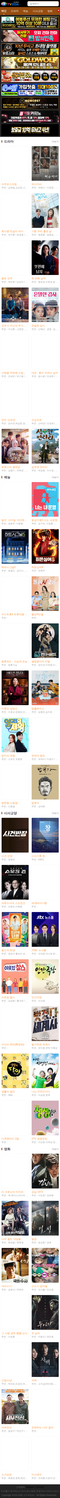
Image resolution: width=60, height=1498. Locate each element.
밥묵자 (35, 803)
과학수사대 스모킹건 (13, 903)
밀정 (34, 1239)
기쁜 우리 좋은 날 (42, 231)
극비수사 (6, 1286)
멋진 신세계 (8, 420)
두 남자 (36, 1333)
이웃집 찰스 (8, 997)
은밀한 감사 (38, 325)
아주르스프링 (9, 184)
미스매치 (37, 1474)
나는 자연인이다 (41, 1091)
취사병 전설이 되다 (12, 231)
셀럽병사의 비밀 (41, 661)
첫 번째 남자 (39, 278)
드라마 (15, 11)
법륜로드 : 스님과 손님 (14, 661)
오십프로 (37, 420)
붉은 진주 (6, 278)
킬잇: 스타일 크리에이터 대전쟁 (14, 520)
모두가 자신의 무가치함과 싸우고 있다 (14, 325)
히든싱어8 (37, 567)
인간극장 (37, 997)
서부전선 (6, 1427)
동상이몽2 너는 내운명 (44, 520)
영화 (49, 11)
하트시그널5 (8, 567)
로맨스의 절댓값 (10, 467)
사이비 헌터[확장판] (12, 1044)
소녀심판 (6, 1474)
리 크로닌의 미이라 (12, 1192)
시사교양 (38, 11)
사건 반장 (6, 856)
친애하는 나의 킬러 (42, 1427)
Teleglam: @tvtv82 (35, 1487)
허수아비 (37, 184)
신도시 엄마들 (40, 1286)
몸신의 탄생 (8, 950)
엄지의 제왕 (8, 755)
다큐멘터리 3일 (10, 1138)
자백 (34, 1380)
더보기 (55, 141)
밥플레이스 (38, 708)
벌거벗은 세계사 (41, 1044)
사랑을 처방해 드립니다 (14, 372)
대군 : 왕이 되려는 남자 (45, 372)
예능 (25, 11)
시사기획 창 (38, 856)
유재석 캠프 (38, 755)
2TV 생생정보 (39, 1138)
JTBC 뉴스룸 (39, 950)
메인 (3, 11)
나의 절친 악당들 (11, 1239)
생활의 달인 (8, 1091)
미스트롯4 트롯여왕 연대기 (14, 614)
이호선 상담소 (9, 708)
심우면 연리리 (40, 467)
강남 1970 (37, 1192)
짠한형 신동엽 (9, 803)
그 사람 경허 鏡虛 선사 (14, 1333)
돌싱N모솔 (38, 614)
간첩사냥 (6, 1380)
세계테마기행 (39, 903)
